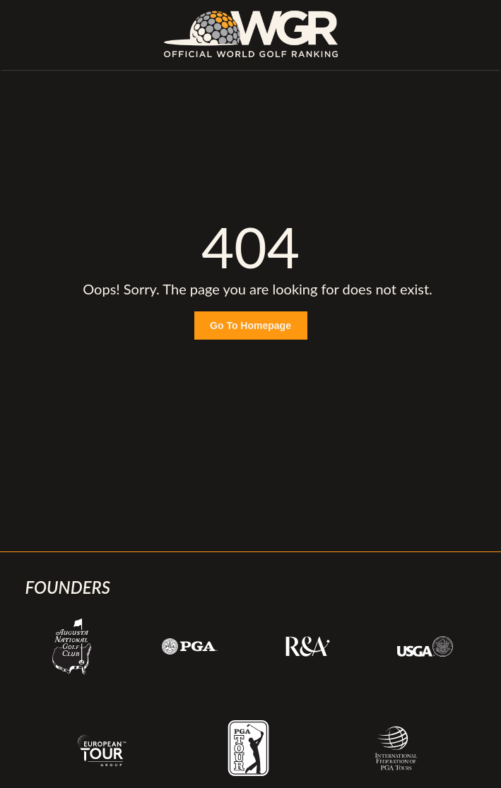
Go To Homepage (250, 325)
